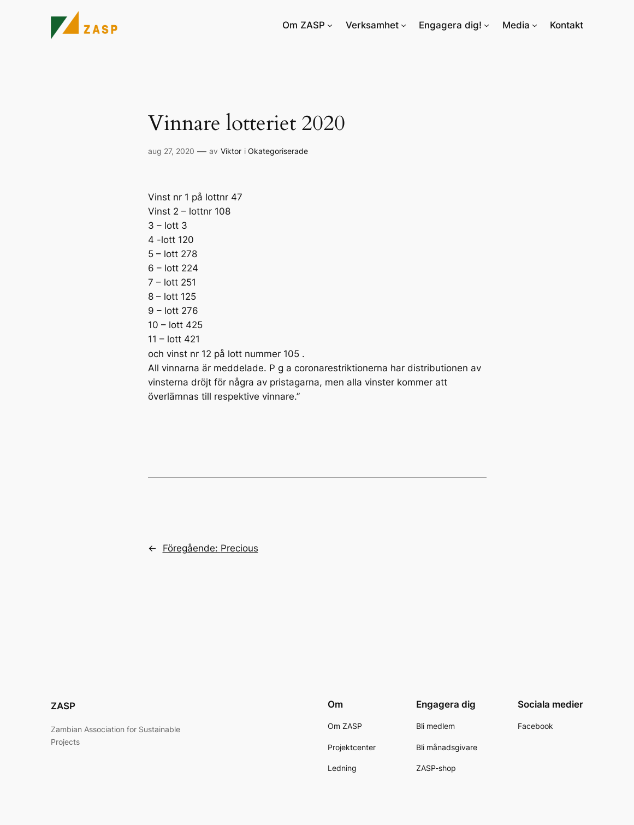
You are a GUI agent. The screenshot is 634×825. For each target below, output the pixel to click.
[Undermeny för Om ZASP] (330, 25)
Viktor (231, 151)
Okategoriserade (278, 151)
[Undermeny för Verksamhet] (403, 25)
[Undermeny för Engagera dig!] (486, 25)
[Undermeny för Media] (534, 25)
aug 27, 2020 (171, 151)
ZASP (63, 706)
